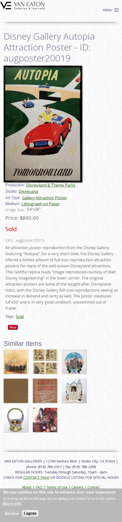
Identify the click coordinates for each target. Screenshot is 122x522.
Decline (12, 513)
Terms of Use (57, 487)
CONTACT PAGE (36, 477)
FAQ (38, 487)
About (27, 487)
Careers (77, 487)
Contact (93, 487)
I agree (30, 513)
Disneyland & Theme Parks (50, 185)
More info (12, 503)
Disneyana (28, 191)
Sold (20, 316)
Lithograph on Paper (40, 204)
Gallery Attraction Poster (44, 197)
